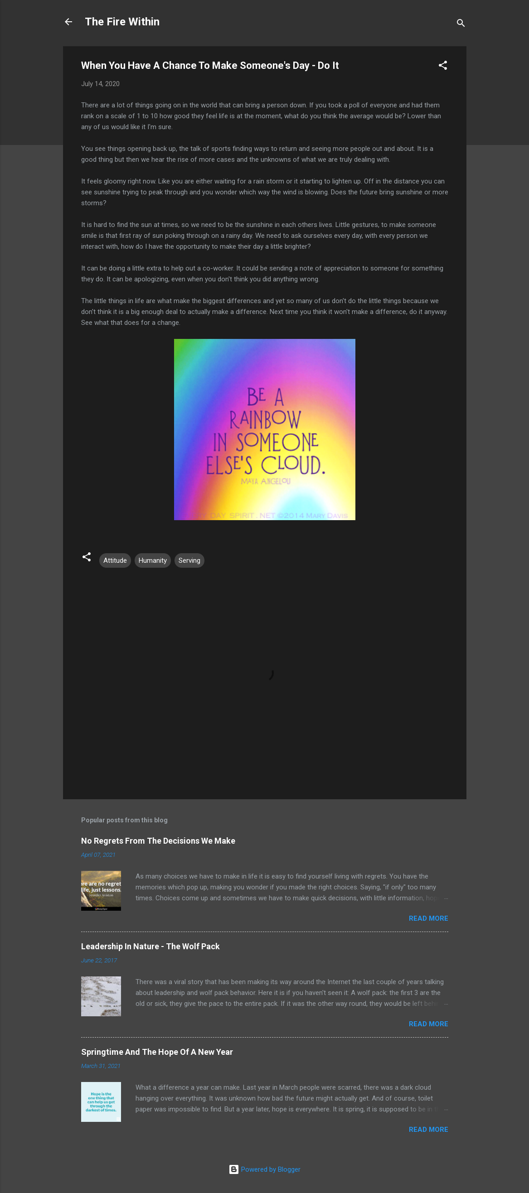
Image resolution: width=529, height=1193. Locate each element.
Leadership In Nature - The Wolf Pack (150, 946)
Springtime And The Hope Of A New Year (157, 1052)
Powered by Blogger (264, 1169)
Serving (189, 560)
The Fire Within (122, 21)
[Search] (461, 25)
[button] (442, 67)
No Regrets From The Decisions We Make (158, 840)
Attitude (115, 560)
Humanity (153, 560)
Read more (428, 918)
